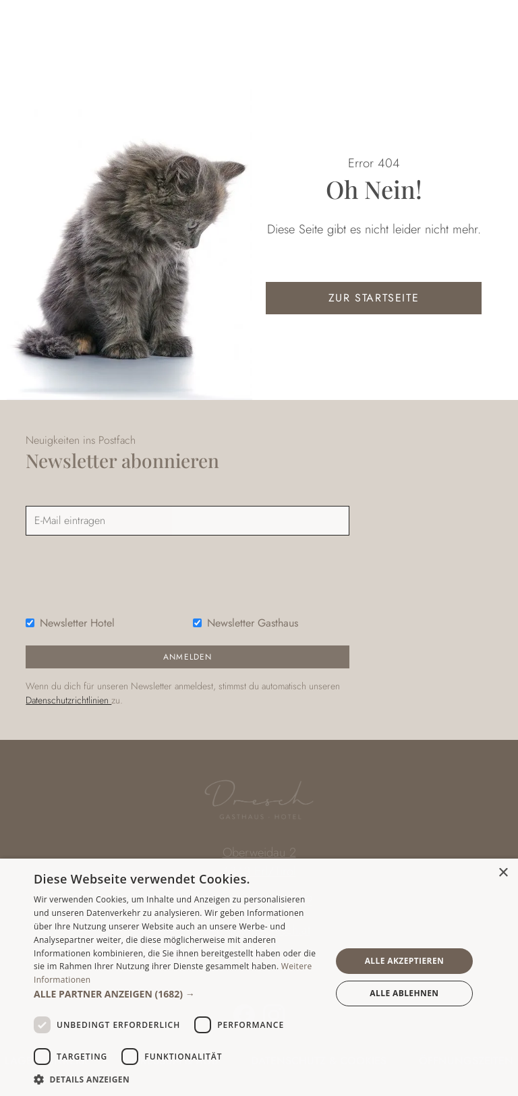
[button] (178, 994)
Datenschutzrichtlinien (68, 700)
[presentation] (128, 572)
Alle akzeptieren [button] (404, 961)
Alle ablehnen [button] (404, 993)
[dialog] (259, 977)
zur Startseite (373, 298)
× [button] (503, 873)
